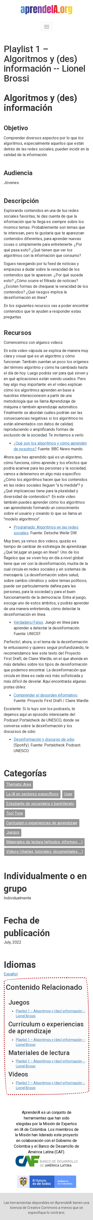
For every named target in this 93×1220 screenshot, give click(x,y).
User (68, 794)
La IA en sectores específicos (32, 794)
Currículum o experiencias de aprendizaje (41, 823)
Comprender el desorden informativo (45, 695)
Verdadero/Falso (28, 622)
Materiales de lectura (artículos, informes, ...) (44, 842)
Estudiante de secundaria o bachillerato (40, 803)
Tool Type (14, 813)
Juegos (12, 832)
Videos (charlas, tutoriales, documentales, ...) (44, 851)
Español (11, 974)
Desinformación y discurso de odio (44, 739)
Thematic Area (18, 784)
